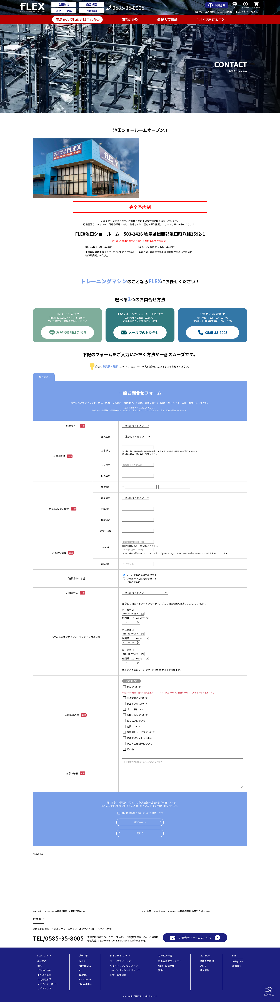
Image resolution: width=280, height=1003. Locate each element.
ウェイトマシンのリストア (124, 966)
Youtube (236, 966)
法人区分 (105, 436)
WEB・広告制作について (139, 744)
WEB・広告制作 (166, 966)
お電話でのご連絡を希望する (141, 578)
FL (80, 971)
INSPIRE (83, 975)
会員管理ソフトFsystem (139, 739)
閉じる (140, 834)
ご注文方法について (137, 699)
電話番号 (105, 564)
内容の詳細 (75, 774)
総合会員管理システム (169, 962)
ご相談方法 (75, 593)
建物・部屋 (105, 530)
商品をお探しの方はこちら (76, 19)
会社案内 (256, 11)
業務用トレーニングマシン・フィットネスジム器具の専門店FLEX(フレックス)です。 (34, 7)
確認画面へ (140, 823)
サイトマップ (44, 989)
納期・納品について (137, 716)
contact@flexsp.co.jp (134, 941)
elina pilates (85, 984)
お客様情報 (62, 456)
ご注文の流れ (224, 11)
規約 (39, 966)
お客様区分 (75, 426)
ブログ (203, 966)
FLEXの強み (241, 11)
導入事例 (210, 11)
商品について (134, 688)
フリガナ (105, 464)
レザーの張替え (118, 975)
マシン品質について (120, 962)
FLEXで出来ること (210, 19)
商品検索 (91, 4)
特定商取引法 (44, 980)
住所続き (105, 519)
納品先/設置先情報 (62, 509)
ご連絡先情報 (63, 553)
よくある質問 (44, 975)
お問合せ (217, 5)
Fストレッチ (85, 980)
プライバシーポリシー (49, 984)
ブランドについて (136, 710)
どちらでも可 (133, 582)
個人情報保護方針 (148, 803)
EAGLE (82, 962)
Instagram (237, 962)
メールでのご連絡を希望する (141, 575)
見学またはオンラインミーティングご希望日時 (75, 637)
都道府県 (105, 497)
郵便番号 (105, 487)
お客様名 (105, 450)
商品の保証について (137, 704)
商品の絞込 (268, 991)
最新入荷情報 (167, 19)
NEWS (198, 11)
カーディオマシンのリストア (125, 971)
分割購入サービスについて (141, 733)
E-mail (105, 547)
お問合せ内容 (76, 716)
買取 (160, 971)
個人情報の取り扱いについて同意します (142, 814)
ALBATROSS (85, 966)
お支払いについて (136, 721)
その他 (130, 750)
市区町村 (105, 508)
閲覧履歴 (245, 5)
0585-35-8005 (125, 7)
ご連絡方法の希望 (75, 578)
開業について (134, 727)
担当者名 (105, 476)
